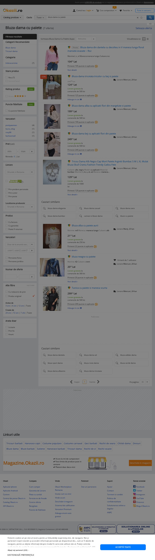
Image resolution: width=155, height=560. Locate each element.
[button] (52, 550)
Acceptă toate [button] (123, 547)
